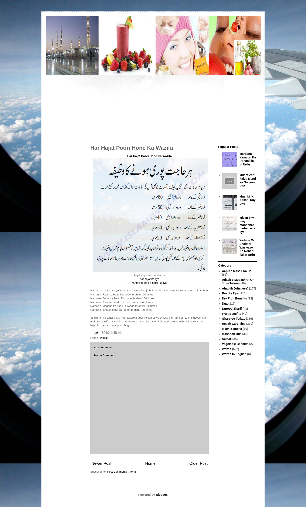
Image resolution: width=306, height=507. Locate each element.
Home (150, 463)
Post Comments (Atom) (121, 471)
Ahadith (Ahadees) (235, 288)
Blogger (161, 494)
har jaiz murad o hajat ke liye (149, 282)
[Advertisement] (153, 108)
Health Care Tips (233, 323)
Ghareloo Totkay (233, 318)
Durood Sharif (232, 308)
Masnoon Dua (232, 334)
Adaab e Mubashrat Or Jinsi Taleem (238, 281)
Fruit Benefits (231, 313)
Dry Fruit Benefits (234, 298)
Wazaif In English (234, 354)
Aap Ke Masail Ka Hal (237, 271)
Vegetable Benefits (235, 344)
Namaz (227, 339)
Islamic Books (232, 328)
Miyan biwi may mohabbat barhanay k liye (247, 225)
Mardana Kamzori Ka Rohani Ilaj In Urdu (247, 159)
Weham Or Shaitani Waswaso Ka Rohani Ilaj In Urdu (247, 247)
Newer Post (101, 463)
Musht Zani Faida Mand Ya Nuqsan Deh (247, 180)
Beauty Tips (230, 293)
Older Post (198, 463)
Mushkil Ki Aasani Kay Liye (247, 200)
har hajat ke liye (149, 279)
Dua (225, 303)
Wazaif (104, 337)
